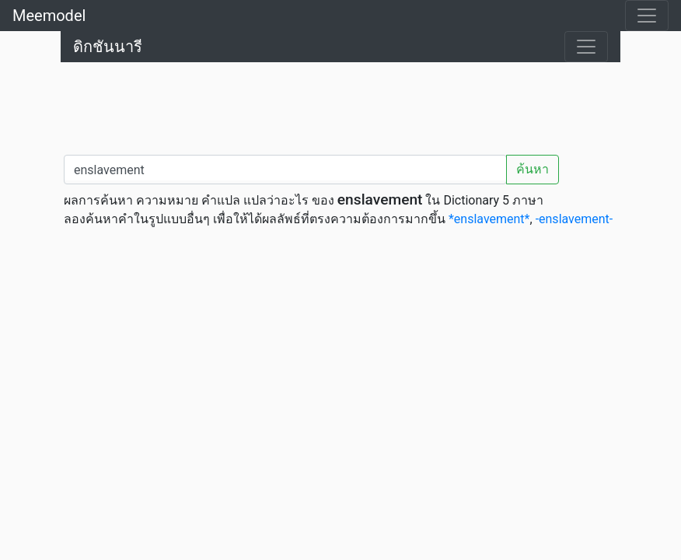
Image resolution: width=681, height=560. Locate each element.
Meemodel (49, 15)
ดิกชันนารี (107, 46)
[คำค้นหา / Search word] (285, 169)
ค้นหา (532, 169)
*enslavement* (489, 219)
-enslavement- (574, 219)
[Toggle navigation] (647, 15)
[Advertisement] (340, 105)
